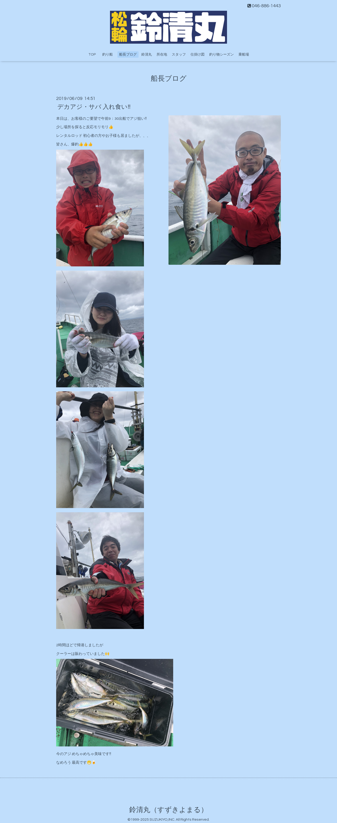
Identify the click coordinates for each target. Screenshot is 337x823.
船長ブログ (128, 54)
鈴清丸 (146, 54)
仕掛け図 (197, 54)
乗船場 (243, 54)
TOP (92, 54)
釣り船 (109, 54)
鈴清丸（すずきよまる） (168, 809)
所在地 (162, 54)
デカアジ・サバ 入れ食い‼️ (94, 107)
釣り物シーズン (221, 54)
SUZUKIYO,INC (162, 819)
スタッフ (179, 54)
